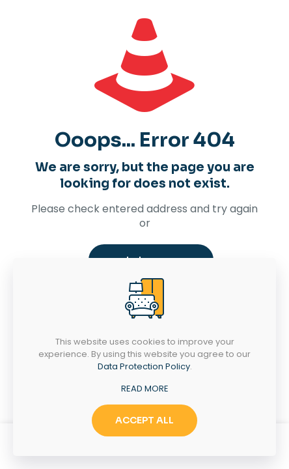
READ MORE (145, 388)
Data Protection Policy (144, 366)
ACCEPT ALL (144, 420)
